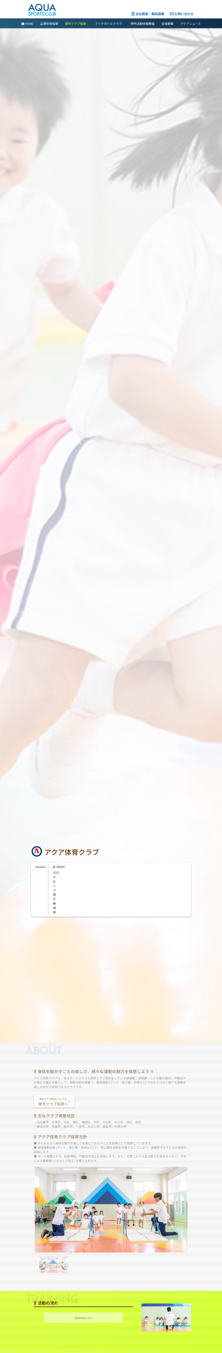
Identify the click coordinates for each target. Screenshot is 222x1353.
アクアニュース (190, 23)
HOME (27, 23)
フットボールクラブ (109, 23)
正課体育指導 (49, 23)
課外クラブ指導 (76, 23)
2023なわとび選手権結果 (69, 912)
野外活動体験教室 (143, 23)
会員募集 (168, 23)
